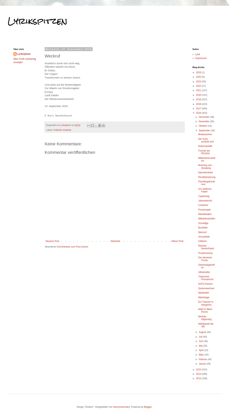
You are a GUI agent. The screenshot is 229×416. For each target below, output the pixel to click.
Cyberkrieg (203, 196)
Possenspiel (204, 209)
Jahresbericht (205, 200)
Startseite (115, 241)
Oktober (203, 126)
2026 (199, 72)
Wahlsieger (204, 297)
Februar (203, 359)
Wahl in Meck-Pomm (205, 310)
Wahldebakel (204, 214)
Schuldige (203, 223)
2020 (199, 95)
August (203, 332)
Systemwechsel (206, 288)
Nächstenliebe (205, 172)
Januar (202, 363)
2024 (199, 81)
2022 (199, 86)
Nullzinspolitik (205, 146)
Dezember (204, 117)
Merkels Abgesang (204, 318)
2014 (199, 374)
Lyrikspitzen (37, 21)
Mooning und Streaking (204, 166)
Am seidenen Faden (205, 190)
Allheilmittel (204, 272)
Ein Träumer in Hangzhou (205, 303)
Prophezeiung (205, 253)
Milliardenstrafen (206, 218)
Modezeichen (205, 134)
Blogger (148, 407)
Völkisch (202, 241)
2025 (199, 77)
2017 (199, 108)
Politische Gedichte (62, 130)
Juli (201, 336)
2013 (199, 378)
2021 (199, 90)
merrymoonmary (121, 407)
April (201, 350)
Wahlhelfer (203, 292)
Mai (201, 345)
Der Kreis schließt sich (206, 140)
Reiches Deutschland (206, 247)
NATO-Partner (205, 284)
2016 (199, 113)
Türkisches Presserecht (205, 278)
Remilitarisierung (206, 177)
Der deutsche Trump (205, 259)
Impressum (201, 58)
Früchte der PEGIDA (204, 152)
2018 (199, 104)
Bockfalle (203, 227)
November (204, 121)
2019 (199, 99)
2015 (199, 369)
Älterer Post (177, 241)
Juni (201, 341)
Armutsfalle (204, 236)
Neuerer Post (52, 241)
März (202, 354)
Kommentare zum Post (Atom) (72, 246)
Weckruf (202, 232)
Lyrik (197, 54)
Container (203, 205)
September (205, 130)
